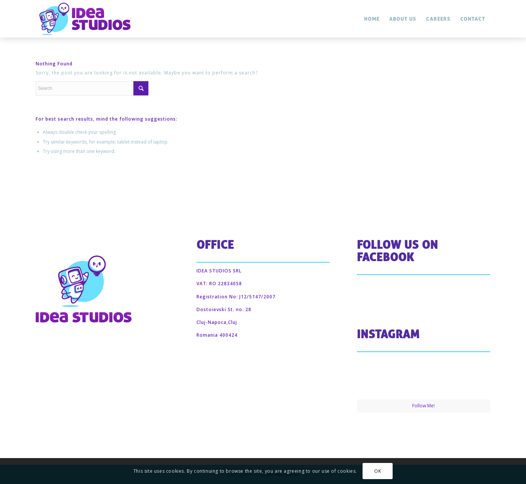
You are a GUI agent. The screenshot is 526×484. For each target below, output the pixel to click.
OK (377, 471)
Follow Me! (423, 405)
